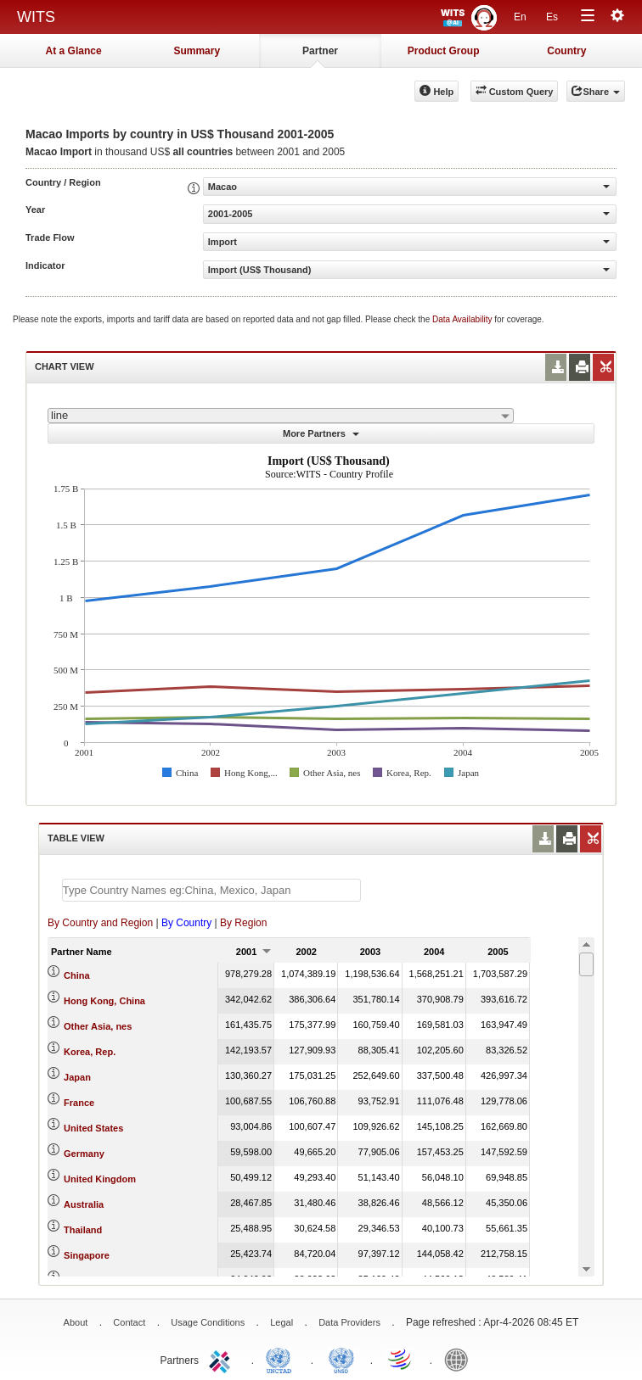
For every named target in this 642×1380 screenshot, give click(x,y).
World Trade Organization (401, 1359)
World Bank (460, 1359)
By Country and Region (100, 923)
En (520, 17)
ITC (222, 1359)
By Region (243, 923)
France (79, 1103)
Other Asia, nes (98, 1026)
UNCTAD (282, 1359)
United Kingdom (100, 1179)
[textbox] (211, 890)
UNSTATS (341, 1359)
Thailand (83, 1230)
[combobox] (281, 415)
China (77, 975)
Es (552, 17)
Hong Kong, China (104, 1001)
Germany (84, 1153)
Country (566, 51)
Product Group (444, 51)
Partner (320, 51)
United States (93, 1128)
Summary (196, 51)
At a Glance (74, 51)
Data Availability (463, 319)
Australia (84, 1204)
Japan (77, 1077)
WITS (36, 16)
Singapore (87, 1255)
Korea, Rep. (89, 1052)
